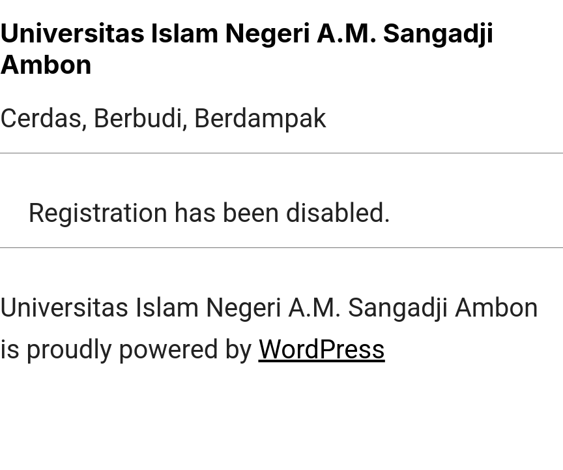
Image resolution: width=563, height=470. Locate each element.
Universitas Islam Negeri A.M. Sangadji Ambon (246, 48)
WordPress (321, 349)
